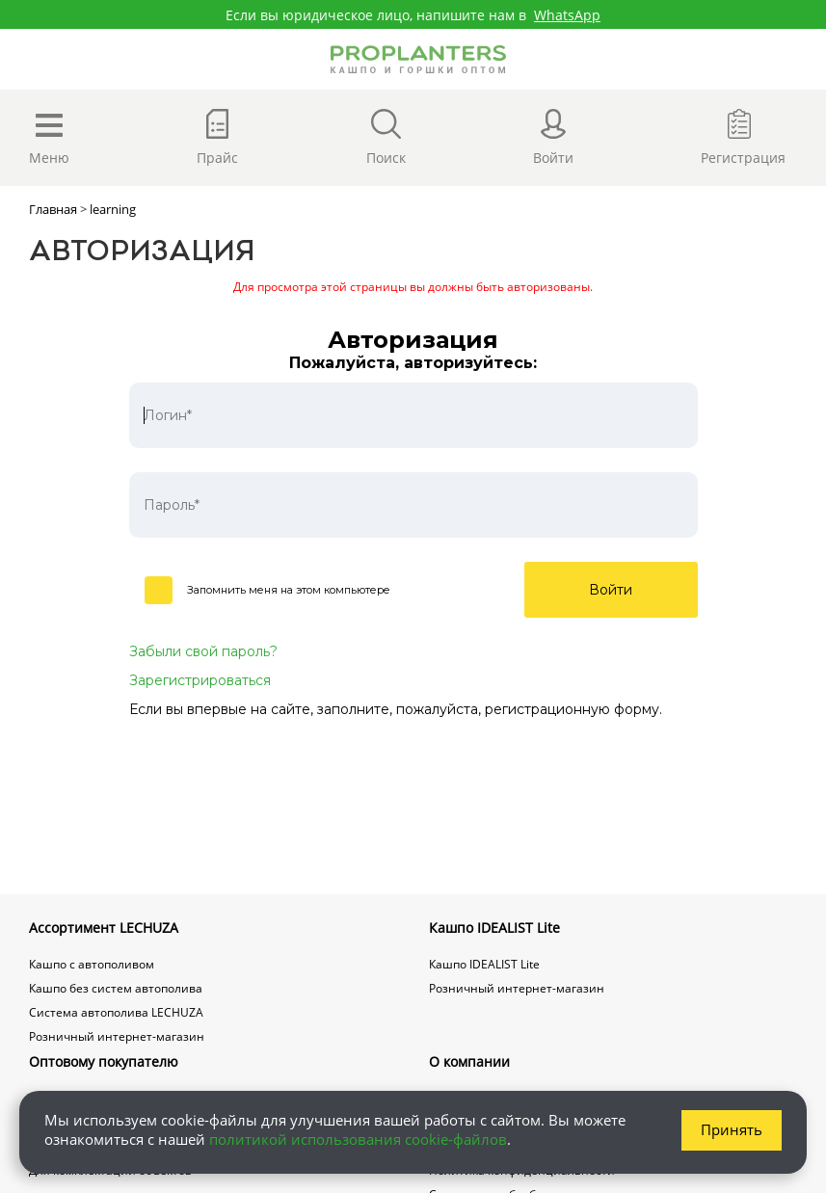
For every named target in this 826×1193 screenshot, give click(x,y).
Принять (731, 1129)
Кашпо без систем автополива (115, 988)
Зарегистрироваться (200, 680)
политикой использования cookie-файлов (358, 1139)
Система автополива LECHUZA (116, 1012)
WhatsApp (567, 15)
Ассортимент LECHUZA (103, 927)
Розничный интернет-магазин (116, 1036)
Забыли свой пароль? (203, 651)
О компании (469, 1061)
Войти (610, 589)
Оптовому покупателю (103, 1061)
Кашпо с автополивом (91, 964)
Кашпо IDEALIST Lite (494, 927)
